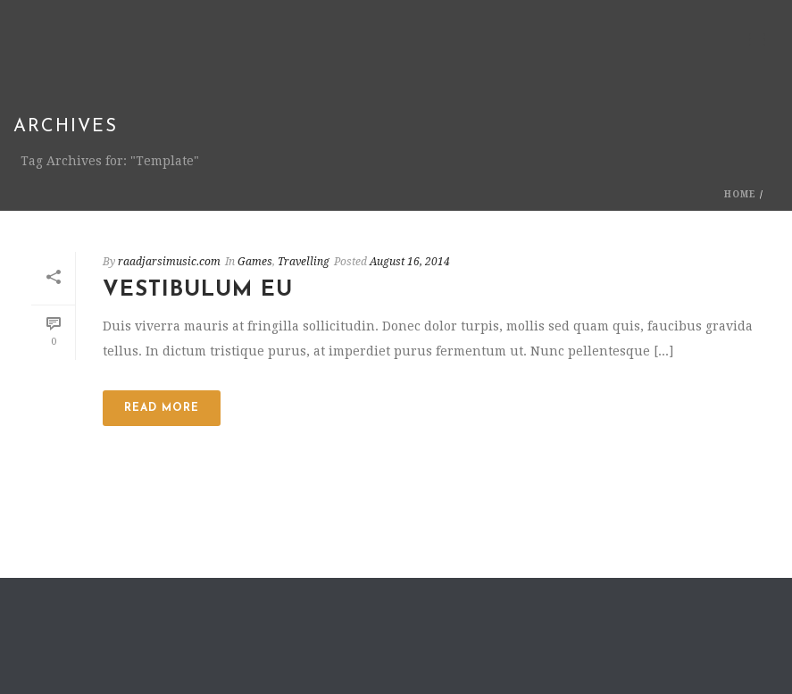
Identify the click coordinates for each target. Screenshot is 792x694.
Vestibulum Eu (198, 290)
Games (255, 261)
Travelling (303, 261)
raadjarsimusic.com (169, 261)
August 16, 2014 (410, 261)
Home (740, 194)
